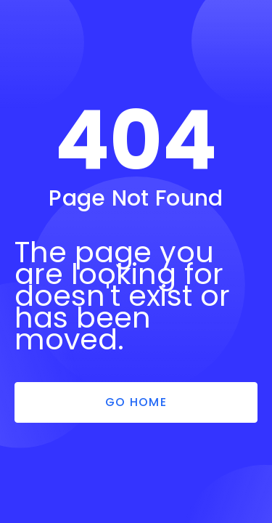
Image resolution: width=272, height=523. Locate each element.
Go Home (136, 402)
